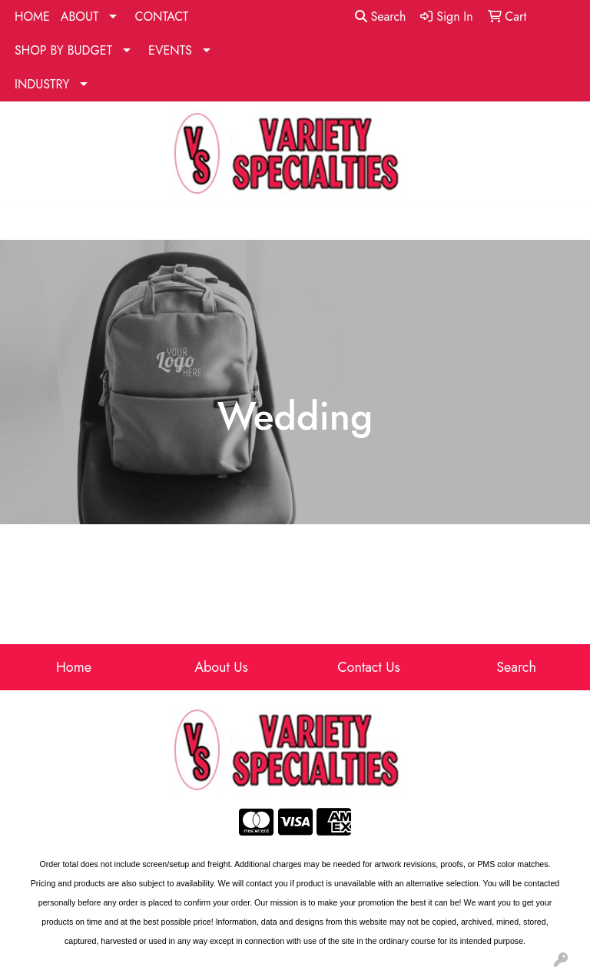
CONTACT (161, 16)
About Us (221, 667)
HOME (32, 16)
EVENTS (170, 50)
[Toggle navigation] (24, 222)
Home (73, 667)
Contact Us (368, 667)
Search (380, 16)
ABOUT (80, 16)
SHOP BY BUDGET (63, 50)
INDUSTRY (42, 84)
